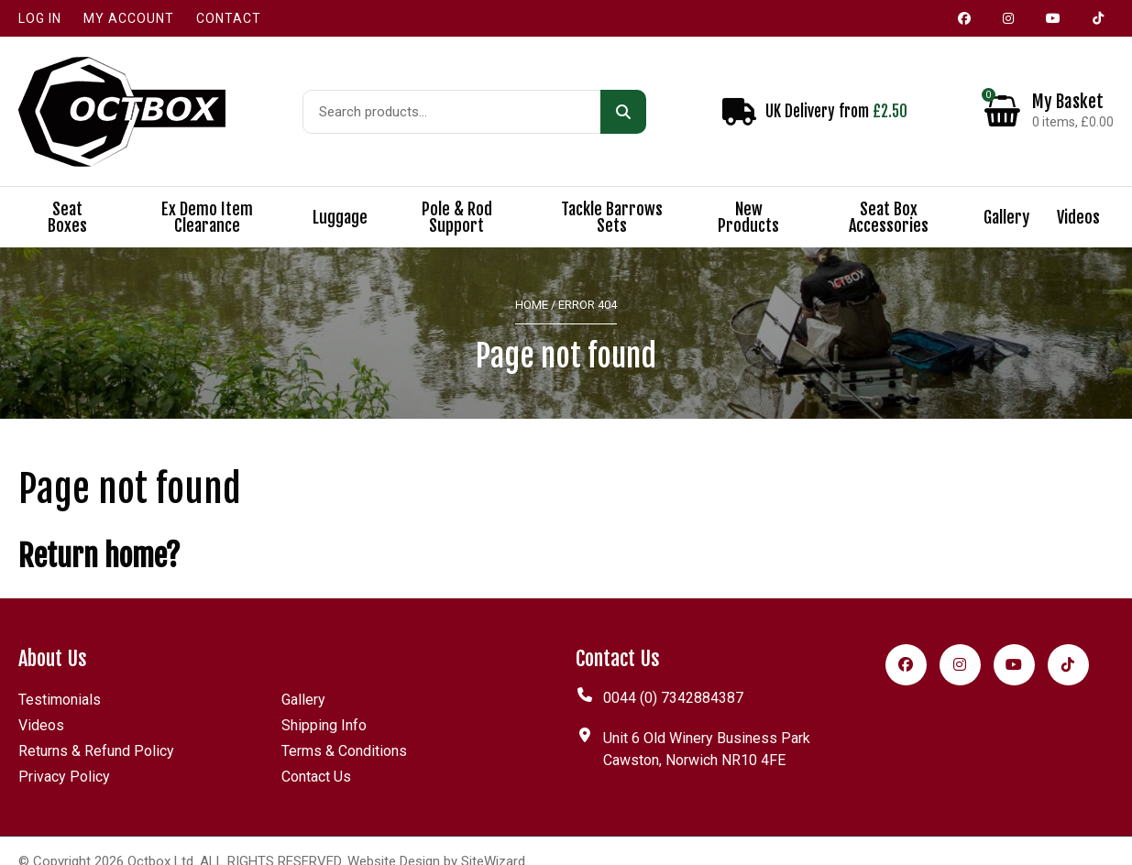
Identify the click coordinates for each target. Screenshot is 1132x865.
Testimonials (59, 677)
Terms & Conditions (344, 729)
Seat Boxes (67, 196)
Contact (228, 18)
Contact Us (316, 754)
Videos (1078, 196)
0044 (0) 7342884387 (673, 675)
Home (531, 283)
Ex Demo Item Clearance (207, 196)
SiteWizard (493, 839)
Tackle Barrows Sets (612, 196)
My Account (128, 18)
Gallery (1006, 196)
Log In (39, 18)
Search (623, 101)
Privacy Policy (64, 754)
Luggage (340, 196)
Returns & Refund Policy (96, 729)
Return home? (99, 534)
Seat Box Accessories (889, 196)
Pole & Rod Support (457, 196)
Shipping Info (324, 703)
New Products (748, 196)
